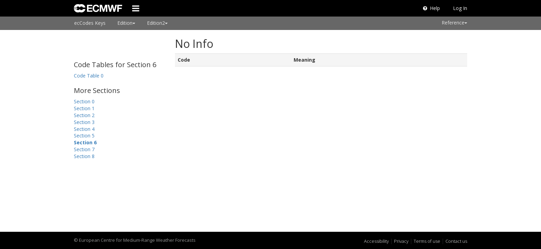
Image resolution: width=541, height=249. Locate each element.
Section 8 (84, 156)
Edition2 (157, 23)
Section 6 (85, 142)
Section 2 (84, 115)
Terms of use (427, 241)
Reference (454, 22)
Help (431, 8)
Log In (460, 8)
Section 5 (84, 135)
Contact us (456, 241)
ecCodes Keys (90, 23)
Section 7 (84, 149)
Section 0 (84, 101)
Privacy (401, 241)
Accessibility (376, 241)
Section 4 (84, 129)
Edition (126, 23)
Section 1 (84, 108)
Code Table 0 (89, 75)
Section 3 (84, 122)
